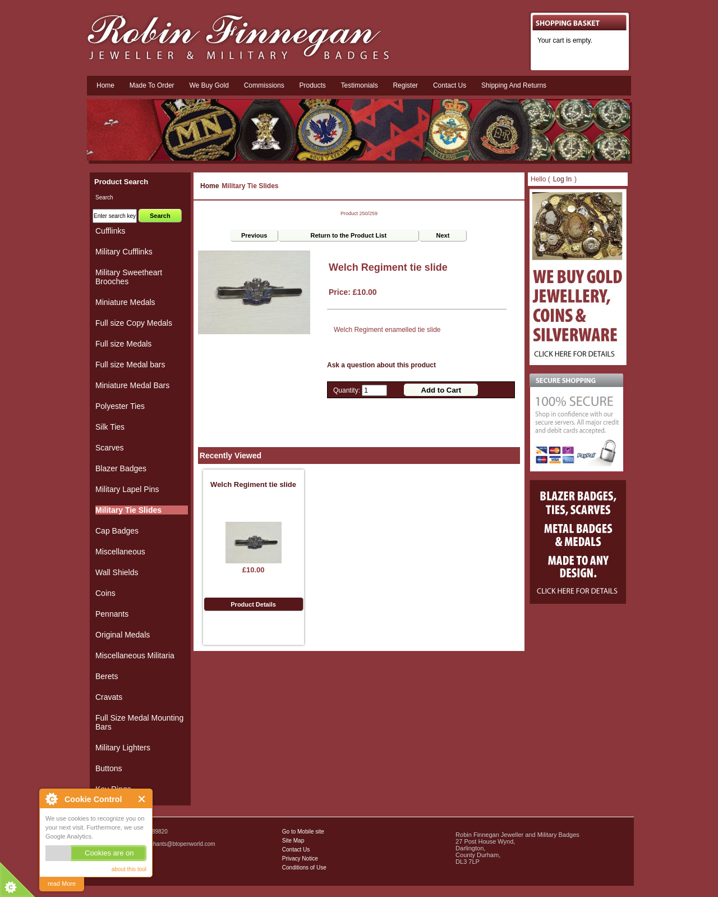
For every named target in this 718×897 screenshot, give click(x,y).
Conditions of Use (304, 867)
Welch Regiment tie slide (253, 484)
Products (312, 85)
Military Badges (119, 869)
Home (105, 85)
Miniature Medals (125, 302)
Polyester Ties (120, 406)
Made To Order (152, 85)
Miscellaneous (120, 551)
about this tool (129, 869)
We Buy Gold (208, 85)
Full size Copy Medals (133, 322)
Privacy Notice (300, 858)
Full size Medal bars (130, 364)
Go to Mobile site (303, 831)
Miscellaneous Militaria (134, 655)
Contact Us (296, 849)
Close (142, 799)
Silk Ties (110, 426)
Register (405, 85)
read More (62, 883)
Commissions (264, 85)
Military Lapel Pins (127, 489)
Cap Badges (117, 530)
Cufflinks (110, 230)
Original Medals (122, 634)
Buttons (108, 768)
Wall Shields (117, 572)
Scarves (109, 447)
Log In (562, 179)
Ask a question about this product (381, 365)
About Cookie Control (51, 798)
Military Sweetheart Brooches (128, 277)
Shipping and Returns (513, 85)
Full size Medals (123, 343)
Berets (106, 676)
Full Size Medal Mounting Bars (139, 722)
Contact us (449, 85)
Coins (105, 593)
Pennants (111, 613)
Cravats (108, 697)
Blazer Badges (120, 468)
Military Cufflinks (124, 251)
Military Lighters (122, 747)
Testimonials (359, 85)
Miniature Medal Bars (132, 385)
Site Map (293, 840)
